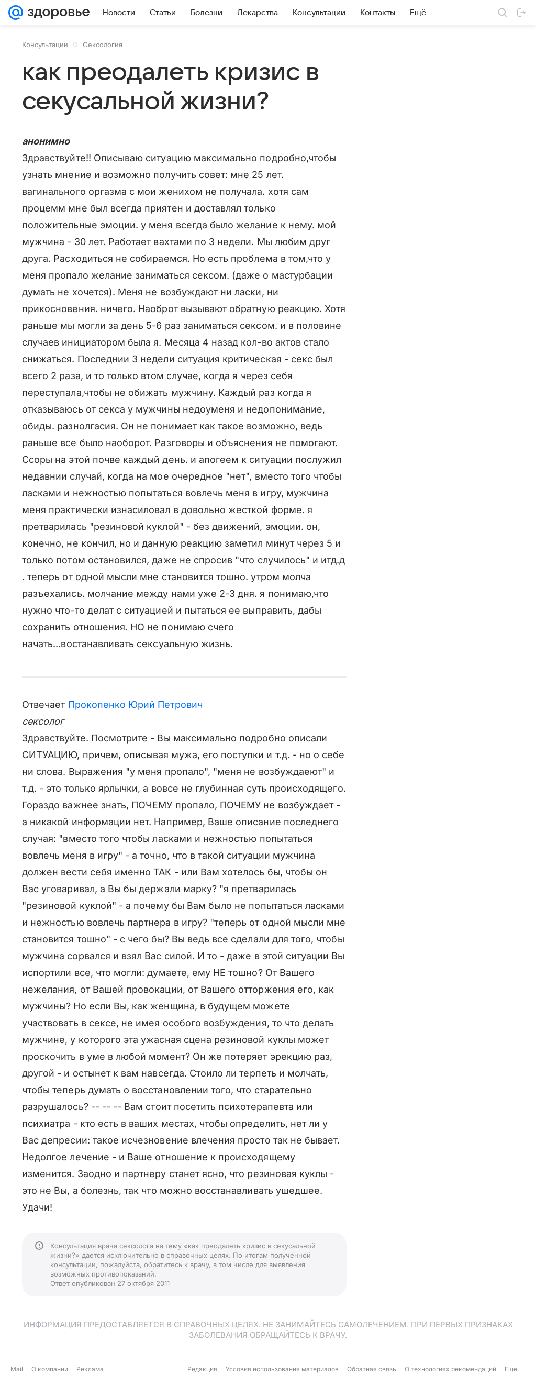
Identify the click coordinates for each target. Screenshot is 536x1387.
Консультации (45, 44)
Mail (16, 1369)
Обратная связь (371, 1369)
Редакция (202, 1369)
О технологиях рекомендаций (450, 1369)
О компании (49, 1369)
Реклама (90, 1369)
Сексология (102, 44)
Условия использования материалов (282, 1369)
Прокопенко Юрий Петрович (135, 704)
